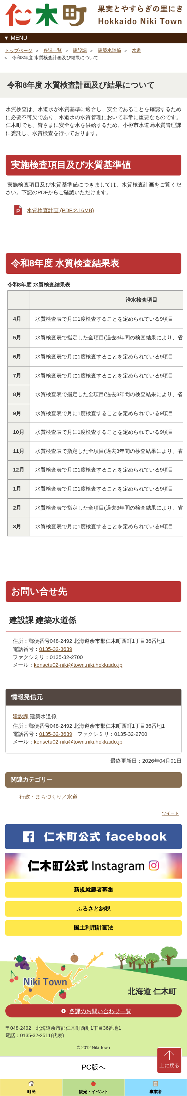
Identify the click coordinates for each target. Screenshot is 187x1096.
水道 (136, 50)
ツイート (170, 813)
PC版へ (93, 1067)
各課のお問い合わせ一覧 (96, 1011)
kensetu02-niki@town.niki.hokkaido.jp (78, 665)
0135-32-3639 (55, 649)
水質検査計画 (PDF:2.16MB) (60, 210)
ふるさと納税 (93, 909)
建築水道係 (109, 50)
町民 (31, 1091)
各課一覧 (52, 50)
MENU (19, 38)
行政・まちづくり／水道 (48, 797)
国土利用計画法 (93, 928)
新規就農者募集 (93, 890)
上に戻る (169, 1065)
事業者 (155, 1091)
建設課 (80, 50)
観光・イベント (93, 1091)
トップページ (18, 50)
